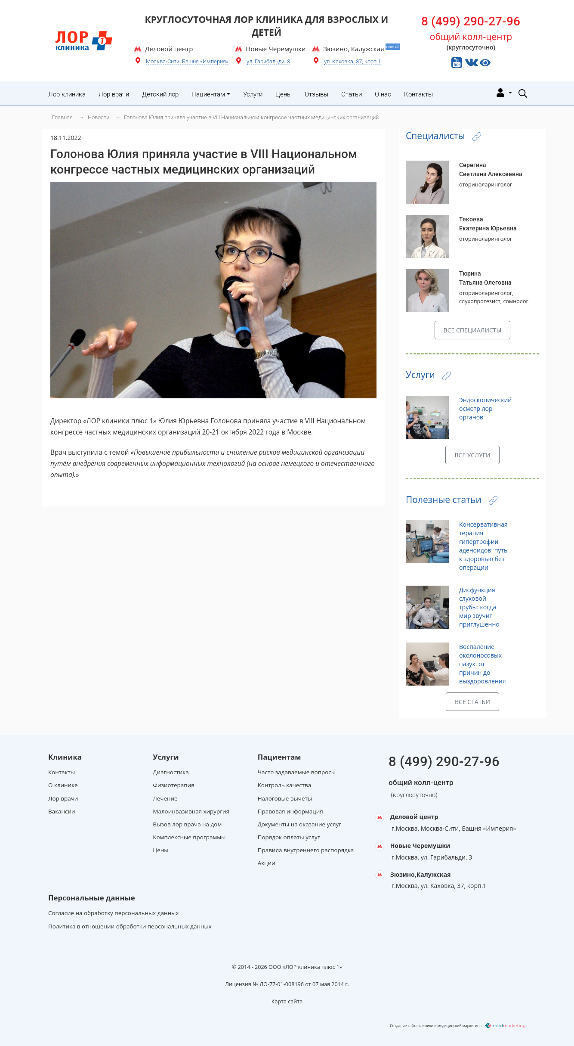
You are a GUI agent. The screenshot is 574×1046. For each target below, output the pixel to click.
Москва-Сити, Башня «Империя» (187, 61)
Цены (283, 94)
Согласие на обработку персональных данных (113, 913)
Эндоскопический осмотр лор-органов (485, 408)
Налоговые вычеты (285, 798)
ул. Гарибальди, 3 (268, 61)
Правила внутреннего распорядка (306, 850)
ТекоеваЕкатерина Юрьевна (488, 224)
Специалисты (443, 136)
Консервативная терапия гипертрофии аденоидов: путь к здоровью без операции (483, 545)
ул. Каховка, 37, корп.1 (352, 61)
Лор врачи (114, 94)
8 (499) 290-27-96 (470, 21)
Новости (98, 117)
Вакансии (61, 811)
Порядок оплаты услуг (289, 837)
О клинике (63, 785)
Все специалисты (473, 330)
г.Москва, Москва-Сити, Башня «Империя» (454, 828)
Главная (62, 117)
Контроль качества (285, 785)
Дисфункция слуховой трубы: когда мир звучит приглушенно (479, 607)
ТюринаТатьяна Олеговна (485, 278)
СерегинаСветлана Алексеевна (490, 169)
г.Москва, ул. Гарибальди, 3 (432, 857)
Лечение (165, 798)
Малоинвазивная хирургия (191, 811)
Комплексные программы (189, 837)
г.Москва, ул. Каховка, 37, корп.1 (439, 885)
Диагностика (170, 772)
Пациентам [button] (208, 94)
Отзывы (316, 94)
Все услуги (472, 455)
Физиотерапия (173, 785)
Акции (266, 863)
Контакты (418, 94)
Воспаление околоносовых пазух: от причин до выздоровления (482, 663)
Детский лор (160, 94)
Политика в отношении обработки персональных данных (130, 926)
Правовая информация (290, 811)
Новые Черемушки (420, 845)
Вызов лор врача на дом (187, 824)
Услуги (252, 94)
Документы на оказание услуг (299, 824)
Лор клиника (67, 94)
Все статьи (472, 702)
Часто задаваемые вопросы (297, 772)
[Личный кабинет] (503, 92)
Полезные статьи (451, 500)
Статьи (351, 94)
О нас (383, 94)
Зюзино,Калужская (420, 874)
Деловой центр (414, 817)
